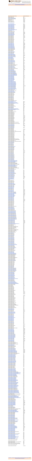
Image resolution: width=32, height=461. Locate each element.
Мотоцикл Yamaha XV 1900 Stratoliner (12, 374)
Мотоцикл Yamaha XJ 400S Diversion (12, 247)
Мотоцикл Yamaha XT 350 (11, 318)
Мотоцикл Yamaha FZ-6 (10, 57)
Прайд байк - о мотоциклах (11, 457)
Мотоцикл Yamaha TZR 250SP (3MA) (12, 217)
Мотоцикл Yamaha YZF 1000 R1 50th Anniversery (13, 436)
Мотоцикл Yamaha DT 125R (11, 25)
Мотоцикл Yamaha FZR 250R (11, 70)
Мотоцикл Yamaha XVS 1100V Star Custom (12, 386)
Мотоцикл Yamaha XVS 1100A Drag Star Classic (13, 385)
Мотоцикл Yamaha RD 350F (11, 124)
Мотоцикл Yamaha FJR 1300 (11, 46)
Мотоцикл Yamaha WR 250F (11, 238)
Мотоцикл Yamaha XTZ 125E (11, 344)
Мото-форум (16, 4)
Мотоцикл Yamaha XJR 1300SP (11, 277)
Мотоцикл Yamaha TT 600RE (11, 195)
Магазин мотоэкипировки (21, 4)
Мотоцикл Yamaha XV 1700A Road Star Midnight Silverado (14, 372)
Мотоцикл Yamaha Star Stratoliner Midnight (12, 165)
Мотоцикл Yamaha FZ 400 (11, 53)
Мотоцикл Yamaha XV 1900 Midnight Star (12, 375)
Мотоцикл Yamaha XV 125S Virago (12, 354)
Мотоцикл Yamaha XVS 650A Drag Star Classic (13, 382)
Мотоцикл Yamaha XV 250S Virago (12, 355)
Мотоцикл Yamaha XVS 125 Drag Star (12, 377)
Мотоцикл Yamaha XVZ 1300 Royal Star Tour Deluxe (13, 392)
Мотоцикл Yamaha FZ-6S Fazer (11, 60)
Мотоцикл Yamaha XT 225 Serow (11, 312)
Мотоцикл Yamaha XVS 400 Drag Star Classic (13, 380)
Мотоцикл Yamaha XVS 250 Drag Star (12, 378)
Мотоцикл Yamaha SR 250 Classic (11, 146)
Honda (21, 457)
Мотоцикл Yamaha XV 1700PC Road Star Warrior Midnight (14, 373)
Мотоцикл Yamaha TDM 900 (11, 172)
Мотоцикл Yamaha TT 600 (11, 191)
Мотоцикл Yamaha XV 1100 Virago (12, 368)
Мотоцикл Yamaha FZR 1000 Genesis (12, 84)
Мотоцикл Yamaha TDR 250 (11, 176)
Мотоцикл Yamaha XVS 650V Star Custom (12, 383)
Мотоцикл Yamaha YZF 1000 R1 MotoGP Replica (13, 434)
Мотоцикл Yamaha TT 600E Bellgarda (12, 193)
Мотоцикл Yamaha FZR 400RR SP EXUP (12, 74)
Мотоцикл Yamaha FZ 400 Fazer (11, 54)
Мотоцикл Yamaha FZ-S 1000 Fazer (12, 56)
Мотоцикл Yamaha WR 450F (11, 242)
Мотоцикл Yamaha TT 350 (11, 187)
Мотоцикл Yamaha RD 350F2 (11, 125)
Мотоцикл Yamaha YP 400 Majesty (11, 404)
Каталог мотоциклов (17, 457)
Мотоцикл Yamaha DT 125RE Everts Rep (12, 29)
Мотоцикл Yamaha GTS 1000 (11, 91)
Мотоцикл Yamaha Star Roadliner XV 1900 (12, 160)
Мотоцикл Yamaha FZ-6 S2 (11, 58)
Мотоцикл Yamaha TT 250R (11, 183)
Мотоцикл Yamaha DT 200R (11, 32)
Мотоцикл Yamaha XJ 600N (11, 252)
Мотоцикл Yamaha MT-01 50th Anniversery (12, 102)
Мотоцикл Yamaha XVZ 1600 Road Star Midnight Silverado (14, 397)
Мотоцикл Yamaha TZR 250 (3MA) (12, 212)
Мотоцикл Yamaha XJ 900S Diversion (12, 269)
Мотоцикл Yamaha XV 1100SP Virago (12, 370)
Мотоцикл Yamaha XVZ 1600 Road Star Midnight (13, 396)
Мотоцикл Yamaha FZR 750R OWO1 (12, 83)
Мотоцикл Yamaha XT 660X (11, 339)
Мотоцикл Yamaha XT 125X (11, 309)
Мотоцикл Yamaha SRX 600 (11, 159)
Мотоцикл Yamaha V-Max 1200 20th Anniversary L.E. (13, 223)
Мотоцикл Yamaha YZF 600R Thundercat (12, 410)
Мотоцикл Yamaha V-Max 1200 (11, 220)
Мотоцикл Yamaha (26, 457)
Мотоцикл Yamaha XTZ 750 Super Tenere (12, 351)
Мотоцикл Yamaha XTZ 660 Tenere (12, 348)
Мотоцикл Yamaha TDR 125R (11, 174)
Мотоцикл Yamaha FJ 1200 (11, 44)
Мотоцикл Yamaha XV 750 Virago (11, 364)
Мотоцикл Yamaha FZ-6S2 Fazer (11, 61)
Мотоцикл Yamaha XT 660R (11, 338)
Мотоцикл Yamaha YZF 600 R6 (11, 417)
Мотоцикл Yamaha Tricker (11, 178)
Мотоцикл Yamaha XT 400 (11, 322)
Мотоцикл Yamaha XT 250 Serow (11, 317)
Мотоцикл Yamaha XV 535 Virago (12, 359)
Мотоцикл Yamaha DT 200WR (11, 34)
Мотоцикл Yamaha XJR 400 (11, 272)
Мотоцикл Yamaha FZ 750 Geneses (12, 81)
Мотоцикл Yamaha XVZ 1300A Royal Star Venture (13, 391)
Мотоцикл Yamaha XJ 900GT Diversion (12, 270)
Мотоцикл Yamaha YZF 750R (11, 424)
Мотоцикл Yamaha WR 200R (11, 235)
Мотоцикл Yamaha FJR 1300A (11, 47)
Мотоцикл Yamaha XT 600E (11, 330)
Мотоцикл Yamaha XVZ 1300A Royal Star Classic (13, 390)
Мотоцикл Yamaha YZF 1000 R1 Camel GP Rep (13, 437)
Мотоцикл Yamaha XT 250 (11, 315)
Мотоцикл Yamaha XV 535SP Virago (12, 361)
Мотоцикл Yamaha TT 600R (11, 194)
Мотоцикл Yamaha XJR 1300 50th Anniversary (13, 278)
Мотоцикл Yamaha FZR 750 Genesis (12, 82)
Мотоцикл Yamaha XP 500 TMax (11, 281)
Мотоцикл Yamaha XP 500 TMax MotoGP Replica (13, 283)
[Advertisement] (19, 5)
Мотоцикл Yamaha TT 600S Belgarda (12, 192)
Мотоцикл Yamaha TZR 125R (11, 208)
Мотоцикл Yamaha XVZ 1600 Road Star (12, 395)
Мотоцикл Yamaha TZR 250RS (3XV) (12, 215)
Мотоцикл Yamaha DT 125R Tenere (12, 24)
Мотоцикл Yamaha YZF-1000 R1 (11, 428)
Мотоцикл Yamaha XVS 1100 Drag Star (12, 384)
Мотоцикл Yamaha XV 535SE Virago (12, 360)
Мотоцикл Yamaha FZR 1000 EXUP (12, 86)
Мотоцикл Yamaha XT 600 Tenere (11, 335)
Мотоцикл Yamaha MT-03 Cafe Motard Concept (13, 108)
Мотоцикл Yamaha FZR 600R (11, 79)
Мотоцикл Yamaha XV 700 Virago (11, 362)
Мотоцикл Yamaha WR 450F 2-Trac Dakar (12, 244)
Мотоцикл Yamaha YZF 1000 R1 (11, 435)
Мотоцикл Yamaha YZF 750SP (11, 425)
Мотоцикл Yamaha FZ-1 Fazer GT (11, 67)
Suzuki (23, 457)
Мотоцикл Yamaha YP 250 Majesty (11, 402)
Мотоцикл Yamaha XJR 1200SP (11, 275)
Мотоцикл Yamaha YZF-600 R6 (11, 415)
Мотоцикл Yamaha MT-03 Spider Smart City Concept (13, 109)
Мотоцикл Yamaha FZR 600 (11, 76)
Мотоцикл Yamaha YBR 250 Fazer (11, 400)
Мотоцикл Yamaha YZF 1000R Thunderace (12, 426)
